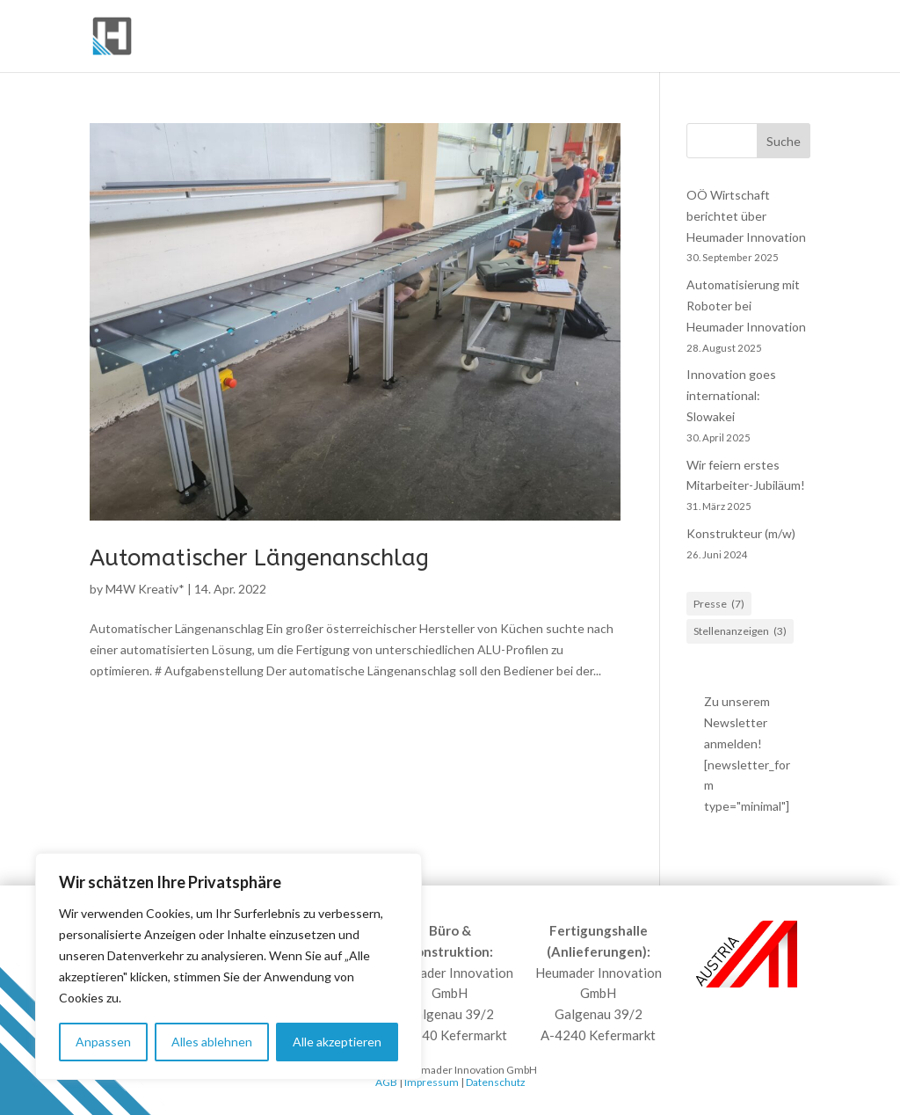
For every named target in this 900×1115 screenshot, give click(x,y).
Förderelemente (309, 37)
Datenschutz (496, 1082)
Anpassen (103, 1041)
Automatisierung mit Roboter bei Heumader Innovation (746, 305)
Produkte (582, 37)
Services (763, 37)
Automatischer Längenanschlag (259, 558)
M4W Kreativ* (145, 588)
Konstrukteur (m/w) (740, 533)
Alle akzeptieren (337, 1041)
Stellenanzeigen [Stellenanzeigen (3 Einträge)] (740, 631)
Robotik (666, 37)
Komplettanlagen (457, 37)
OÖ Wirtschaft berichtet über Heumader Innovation (746, 215)
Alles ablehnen (211, 1041)
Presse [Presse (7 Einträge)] (718, 604)
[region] (228, 966)
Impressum (431, 1082)
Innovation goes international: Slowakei (731, 395)
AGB (386, 1082)
